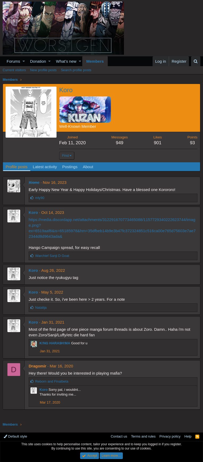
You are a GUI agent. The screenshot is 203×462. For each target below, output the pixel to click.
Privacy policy (169, 436)
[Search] (195, 61)
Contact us (119, 436)
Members (95, 61)
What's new (66, 61)
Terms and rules (143, 436)
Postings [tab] (69, 166)
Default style (15, 436)
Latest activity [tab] (45, 166)
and (51, 381)
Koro (33, 212)
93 (192, 142)
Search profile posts (76, 70)
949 (119, 142)
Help (188, 436)
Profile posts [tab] (17, 166)
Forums (13, 61)
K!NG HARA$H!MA (55, 343)
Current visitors (14, 70)
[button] (23, 61)
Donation (38, 61)
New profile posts (43, 70)
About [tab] (88, 166)
